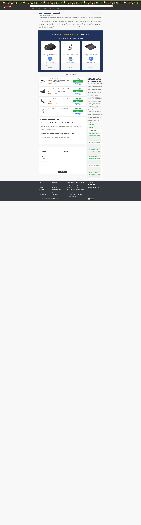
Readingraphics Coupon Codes (73, 192)
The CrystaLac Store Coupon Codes (74, 194)
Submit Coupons (56, 185)
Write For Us (41, 184)
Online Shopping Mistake (57, 191)
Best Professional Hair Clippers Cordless (96, 174)
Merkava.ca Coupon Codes (72, 187)
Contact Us (54, 184)
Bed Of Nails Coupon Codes (73, 185)
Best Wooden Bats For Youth (94, 149)
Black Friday (98, 103)
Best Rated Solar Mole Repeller (94, 140)
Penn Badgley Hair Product (94, 167)
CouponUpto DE (42, 194)
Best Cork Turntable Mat (93, 160)
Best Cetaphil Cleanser (93, 154)
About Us (41, 182)
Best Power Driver (92, 176)
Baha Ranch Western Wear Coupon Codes (76, 182)
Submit (62, 171)
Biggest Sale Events (56, 189)
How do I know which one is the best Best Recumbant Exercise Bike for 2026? (57, 133)
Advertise (41, 187)
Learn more (91, 124)
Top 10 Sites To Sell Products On (95, 137)
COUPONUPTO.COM (48, 198)
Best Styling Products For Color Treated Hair (97, 151)
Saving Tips (41, 185)
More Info (78, 81)
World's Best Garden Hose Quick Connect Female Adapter (100, 163)
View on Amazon (78, 83)
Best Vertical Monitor (93, 156)
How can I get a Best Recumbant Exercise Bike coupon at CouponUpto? (56, 137)
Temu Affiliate (55, 194)
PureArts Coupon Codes (72, 191)
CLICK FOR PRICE (50, 65)
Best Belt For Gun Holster (93, 172)
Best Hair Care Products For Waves (95, 142)
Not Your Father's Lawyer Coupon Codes (75, 189)
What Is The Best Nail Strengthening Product (97, 135)
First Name (43, 151)
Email (42, 156)
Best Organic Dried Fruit (93, 147)
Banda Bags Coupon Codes (73, 184)
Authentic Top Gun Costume (94, 158)
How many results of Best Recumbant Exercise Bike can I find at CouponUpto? (58, 122)
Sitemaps (54, 192)
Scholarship (41, 189)
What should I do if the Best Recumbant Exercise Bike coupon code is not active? (58, 141)
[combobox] (71, 6)
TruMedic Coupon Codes (72, 196)
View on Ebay (78, 84)
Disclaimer (54, 187)
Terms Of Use (42, 191)
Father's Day (92, 103)
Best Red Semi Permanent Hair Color (96, 165)
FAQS (90, 126)
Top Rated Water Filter (93, 170)
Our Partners (41, 192)
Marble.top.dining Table (93, 133)
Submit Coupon (135, 7)
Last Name (65, 151)
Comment (43, 161)
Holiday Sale (55, 182)
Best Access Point (92, 144)
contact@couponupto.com (93, 187)
